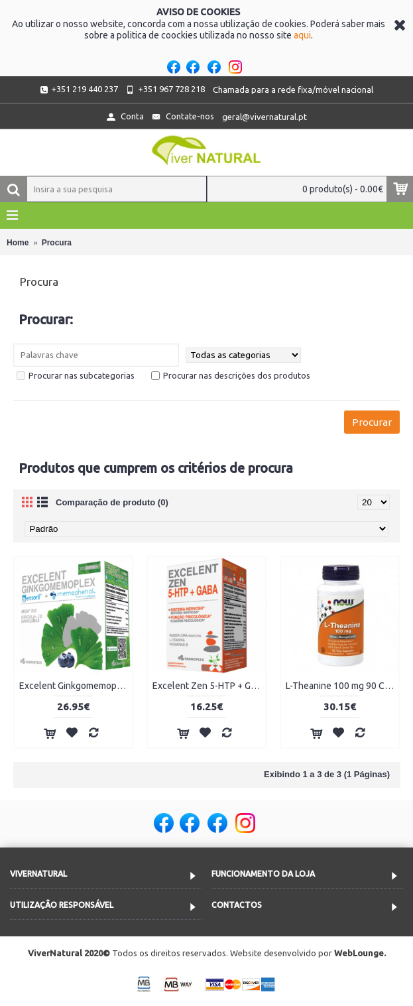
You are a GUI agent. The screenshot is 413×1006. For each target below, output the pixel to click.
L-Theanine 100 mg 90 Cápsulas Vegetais (342, 685)
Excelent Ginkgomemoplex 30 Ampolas (75, 685)
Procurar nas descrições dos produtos (230, 375)
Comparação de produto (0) (112, 502)
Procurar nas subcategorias (76, 375)
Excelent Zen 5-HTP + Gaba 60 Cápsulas (208, 685)
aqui (302, 35)
